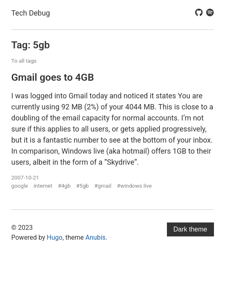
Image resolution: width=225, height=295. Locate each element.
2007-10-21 (25, 177)
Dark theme (190, 229)
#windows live (134, 185)
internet (43, 185)
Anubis (96, 237)
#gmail (103, 185)
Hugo (54, 237)
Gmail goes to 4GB (52, 77)
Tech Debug (30, 13)
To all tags (24, 60)
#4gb (64, 185)
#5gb (82, 185)
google (19, 185)
